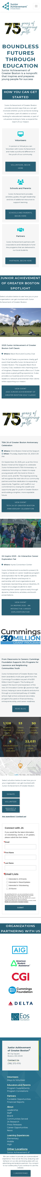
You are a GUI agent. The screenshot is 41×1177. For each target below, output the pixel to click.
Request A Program (10, 809)
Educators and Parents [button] (19, 1085)
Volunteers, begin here (20, 166)
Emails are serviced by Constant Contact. (16, 901)
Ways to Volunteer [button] (16, 1080)
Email (7, 842)
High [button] (9, 1144)
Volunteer (11, 802)
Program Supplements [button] (18, 1088)
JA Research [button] (13, 1122)
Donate (11, 794)
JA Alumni (12, 889)
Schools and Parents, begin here (20, 214)
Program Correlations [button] (17, 1091)
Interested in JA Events (18, 879)
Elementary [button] (13, 1138)
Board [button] (10, 1116)
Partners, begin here (20, 261)
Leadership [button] (12, 1110)
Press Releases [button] (14, 1124)
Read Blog (20, 709)
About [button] (10, 1107)
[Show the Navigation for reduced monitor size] (36, 6)
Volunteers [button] (12, 1077)
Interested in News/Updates (19, 882)
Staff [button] (9, 1113)
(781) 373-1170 (14, 1063)
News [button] (10, 1130)
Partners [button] (11, 1096)
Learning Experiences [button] (18, 1135)
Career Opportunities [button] (17, 1127)
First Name (9, 853)
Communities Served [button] (17, 1119)
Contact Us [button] (13, 1060)
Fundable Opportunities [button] (19, 1099)
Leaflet (16, 774)
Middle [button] (10, 1141)
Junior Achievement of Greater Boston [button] (18, 1153)
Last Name (9, 863)
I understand (20, 1173)
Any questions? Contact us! (14, 816)
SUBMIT (20, 908)
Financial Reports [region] (15, 1102)
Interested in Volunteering (19, 885)
